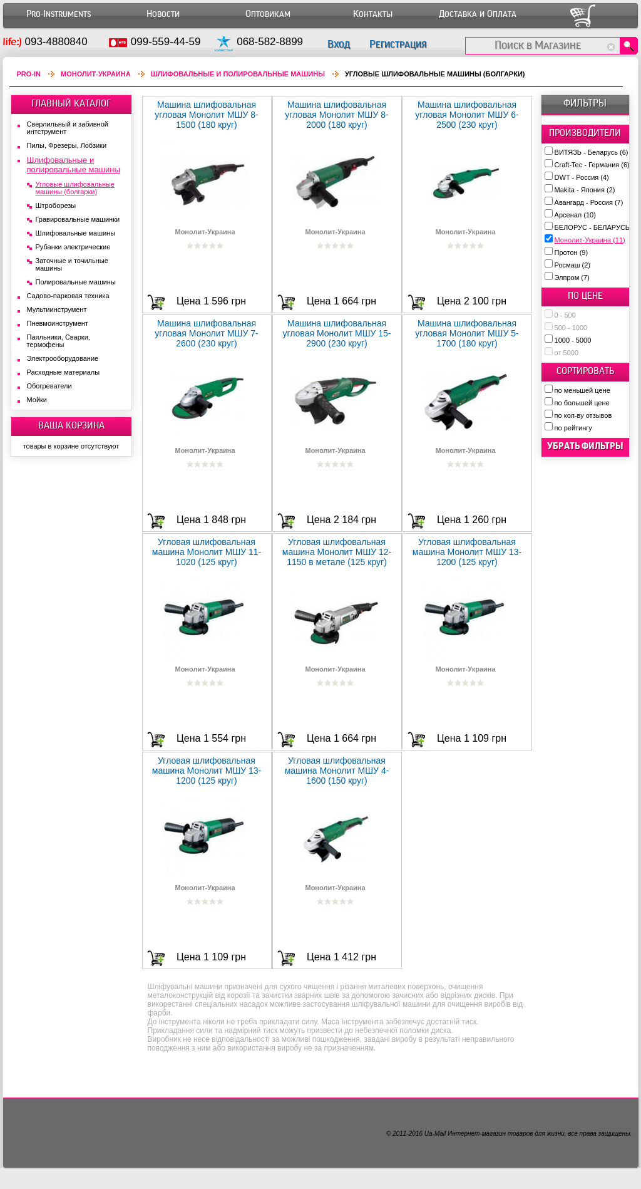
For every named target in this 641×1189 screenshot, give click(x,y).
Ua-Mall (435, 1133)
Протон (571, 252)
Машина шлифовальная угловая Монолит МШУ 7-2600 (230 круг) (206, 333)
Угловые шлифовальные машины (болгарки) (75, 187)
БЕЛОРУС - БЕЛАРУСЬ (597, 227)
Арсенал (575, 215)
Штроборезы (56, 205)
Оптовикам (267, 14)
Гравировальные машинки (78, 219)
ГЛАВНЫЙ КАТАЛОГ (71, 103)
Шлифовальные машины (76, 233)
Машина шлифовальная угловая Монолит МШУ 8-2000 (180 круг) (336, 115)
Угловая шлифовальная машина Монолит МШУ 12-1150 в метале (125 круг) (337, 552)
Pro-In (29, 74)
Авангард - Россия (589, 202)
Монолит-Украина (590, 240)
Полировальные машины (76, 282)
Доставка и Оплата (477, 14)
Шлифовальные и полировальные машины (238, 74)
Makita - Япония (585, 190)
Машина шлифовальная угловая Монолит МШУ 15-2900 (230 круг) (336, 333)
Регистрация (397, 44)
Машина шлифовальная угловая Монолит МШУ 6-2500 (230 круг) (466, 115)
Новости (163, 14)
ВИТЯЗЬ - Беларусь (591, 152)
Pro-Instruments (58, 14)
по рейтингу (573, 428)
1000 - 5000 (573, 340)
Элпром (572, 277)
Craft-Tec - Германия (592, 165)
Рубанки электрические (73, 247)
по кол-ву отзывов (583, 415)
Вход (338, 44)
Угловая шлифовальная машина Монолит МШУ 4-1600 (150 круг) (337, 770)
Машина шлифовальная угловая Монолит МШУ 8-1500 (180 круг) (206, 115)
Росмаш (573, 265)
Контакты (372, 14)
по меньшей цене (582, 390)
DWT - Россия (582, 177)
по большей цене (582, 403)
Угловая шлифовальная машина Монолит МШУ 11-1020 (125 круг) (207, 552)
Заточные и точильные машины (72, 264)
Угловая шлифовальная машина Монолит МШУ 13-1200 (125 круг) (467, 552)
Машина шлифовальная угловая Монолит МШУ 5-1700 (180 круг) (466, 333)
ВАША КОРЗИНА (71, 425)
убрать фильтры (585, 446)
